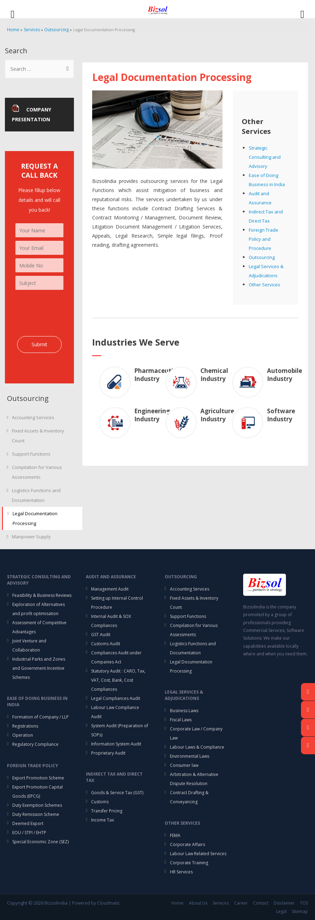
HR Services (181, 872)
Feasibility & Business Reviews (41, 595)
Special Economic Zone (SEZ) (40, 842)
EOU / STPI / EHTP (29, 833)
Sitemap (300, 911)
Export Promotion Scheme (38, 778)
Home (177, 903)
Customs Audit (105, 644)
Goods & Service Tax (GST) (117, 793)
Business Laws (184, 711)
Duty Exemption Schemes (37, 805)
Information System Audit (116, 744)
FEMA (175, 835)
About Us (198, 903)
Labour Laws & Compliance (197, 747)
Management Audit (110, 589)
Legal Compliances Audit (115, 698)
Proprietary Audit (108, 753)
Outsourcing (262, 257)
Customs (100, 802)
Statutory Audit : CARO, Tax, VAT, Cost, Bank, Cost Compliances (118, 680)
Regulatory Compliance (35, 744)
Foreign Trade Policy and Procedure (263, 239)
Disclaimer (284, 903)
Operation (22, 735)
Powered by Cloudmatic (96, 903)
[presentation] (68, 313)
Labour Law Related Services (198, 854)
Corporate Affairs (187, 844)
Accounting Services (33, 417)
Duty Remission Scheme (35, 814)
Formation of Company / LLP (40, 717)
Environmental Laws (189, 756)
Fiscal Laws (181, 720)
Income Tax (102, 820)
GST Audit (100, 635)
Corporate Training (189, 863)
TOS (304, 903)
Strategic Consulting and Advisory (265, 157)
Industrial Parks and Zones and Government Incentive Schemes (38, 668)
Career (241, 903)
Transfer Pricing (106, 811)
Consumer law (184, 765)
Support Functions (31, 454)
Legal (281, 911)
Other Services (264, 284)
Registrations (25, 726)
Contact (260, 903)
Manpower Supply (31, 536)
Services (221, 903)
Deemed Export (27, 823)
